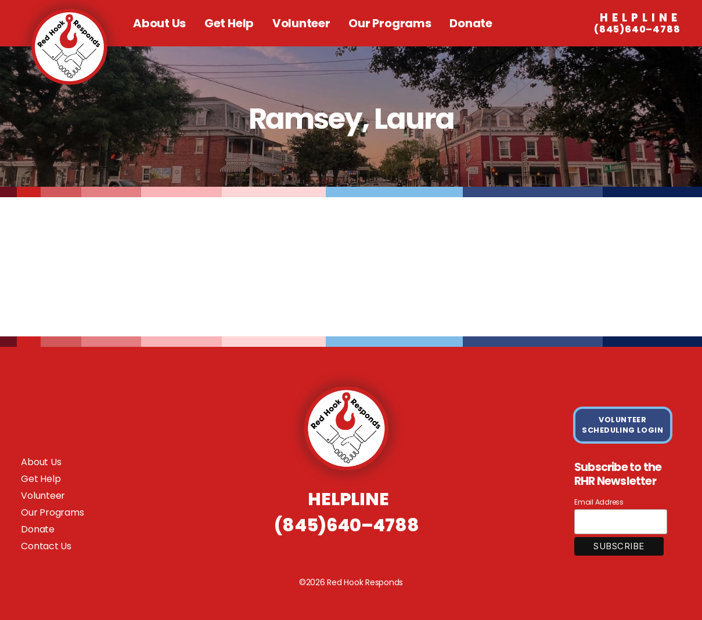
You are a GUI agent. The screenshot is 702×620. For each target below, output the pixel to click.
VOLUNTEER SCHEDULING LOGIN (622, 425)
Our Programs (389, 23)
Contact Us (46, 546)
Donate (470, 23)
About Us (159, 23)
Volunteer (301, 23)
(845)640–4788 (637, 24)
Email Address (599, 502)
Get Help (229, 23)
